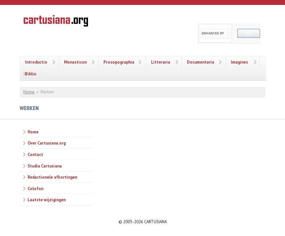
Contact (35, 154)
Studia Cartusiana (45, 165)
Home (28, 92)
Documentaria (200, 62)
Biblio (30, 73)
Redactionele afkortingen (52, 177)
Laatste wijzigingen (47, 199)
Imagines (239, 62)
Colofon (35, 188)
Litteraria (160, 62)
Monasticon (75, 62)
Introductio (36, 62)
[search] (214, 33)
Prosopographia (118, 62)
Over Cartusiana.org (47, 143)
